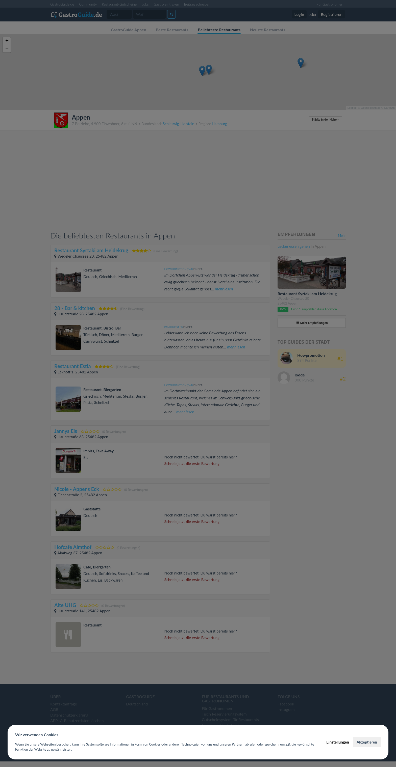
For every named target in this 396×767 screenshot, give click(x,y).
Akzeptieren (367, 742)
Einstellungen (337, 742)
